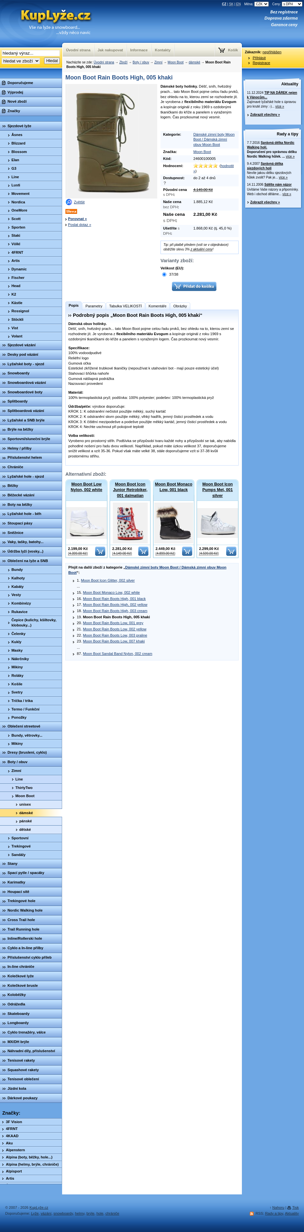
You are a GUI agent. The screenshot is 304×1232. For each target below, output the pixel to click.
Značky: (11, 1113)
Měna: (257, 4)
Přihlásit (259, 58)
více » (279, 106)
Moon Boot (176, 62)
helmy (79, 1213)
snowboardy (63, 1213)
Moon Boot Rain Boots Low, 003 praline (115, 635)
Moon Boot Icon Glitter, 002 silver (108, 580)
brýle (90, 1213)
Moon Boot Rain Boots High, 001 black (114, 599)
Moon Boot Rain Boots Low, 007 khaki (114, 641)
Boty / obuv (141, 62)
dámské (194, 62)
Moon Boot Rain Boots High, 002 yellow (115, 605)
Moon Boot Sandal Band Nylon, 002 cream (117, 654)
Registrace (261, 63)
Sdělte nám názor (278, 184)
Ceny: (287, 4)
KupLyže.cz (38, 1207)
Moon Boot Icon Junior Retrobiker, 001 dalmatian (130, 490)
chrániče (112, 1213)
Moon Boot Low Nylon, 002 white (86, 487)
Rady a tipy (287, 134)
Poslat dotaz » (79, 225)
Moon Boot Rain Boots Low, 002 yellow (114, 629)
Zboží (123, 62)
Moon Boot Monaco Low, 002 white (111, 592)
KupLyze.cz (47, 23)
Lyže (35, 1213)
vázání (46, 1213)
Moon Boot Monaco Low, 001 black (173, 487)
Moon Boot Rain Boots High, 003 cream (115, 611)
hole (99, 1213)
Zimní (158, 62)
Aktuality (289, 84)
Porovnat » (77, 219)
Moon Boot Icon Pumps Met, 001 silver (217, 490)
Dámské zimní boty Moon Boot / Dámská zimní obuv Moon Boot (213, 139)
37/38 (170, 274)
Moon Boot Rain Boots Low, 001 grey (113, 623)
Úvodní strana (103, 62)
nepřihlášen (271, 52)
